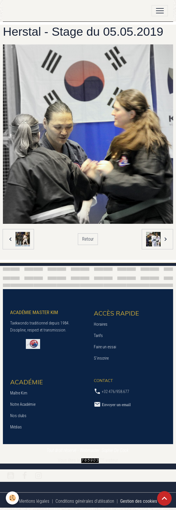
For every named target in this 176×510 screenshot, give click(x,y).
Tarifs (98, 335)
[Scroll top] (164, 498)
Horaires (100, 324)
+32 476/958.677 (115, 391)
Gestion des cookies (138, 501)
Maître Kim (18, 393)
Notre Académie (22, 404)
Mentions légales (34, 501)
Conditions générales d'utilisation (84, 501)
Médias (16, 427)
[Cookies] (12, 497)
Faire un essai (105, 347)
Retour (88, 239)
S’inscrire (101, 358)
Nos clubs (18, 415)
